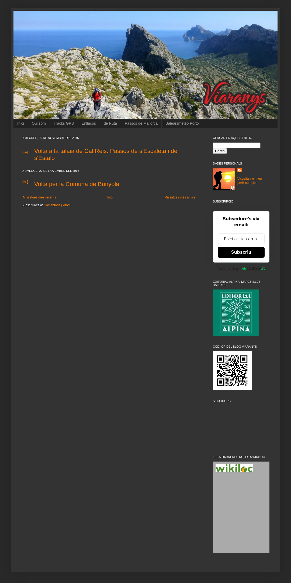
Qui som (39, 123)
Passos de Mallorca (141, 123)
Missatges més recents (39, 197)
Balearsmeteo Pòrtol (182, 123)
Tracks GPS (64, 123)
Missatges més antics (179, 197)
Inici (20, 123)
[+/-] (25, 152)
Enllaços (89, 123)
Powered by (241, 268)
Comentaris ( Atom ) (58, 205)
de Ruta (110, 123)
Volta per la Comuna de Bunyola (76, 184)
